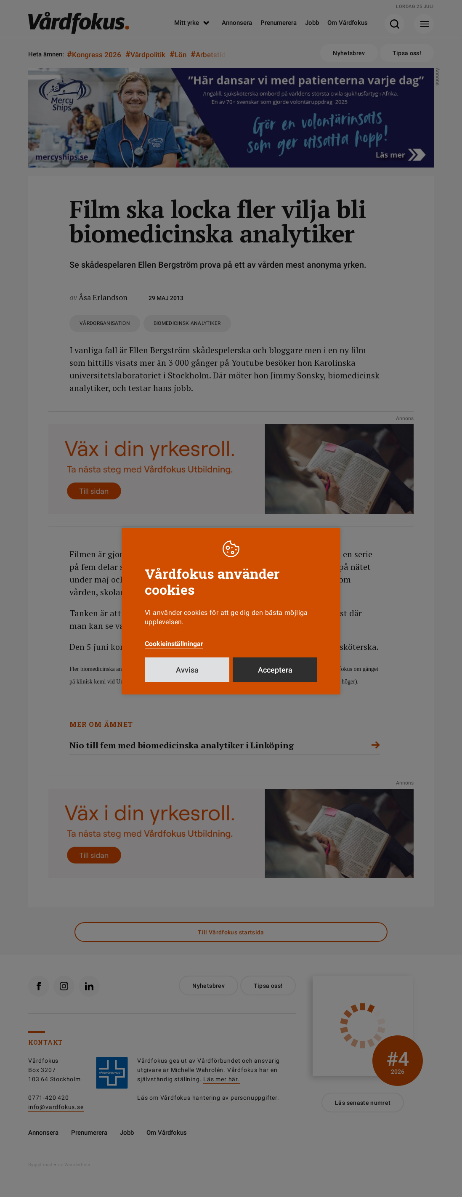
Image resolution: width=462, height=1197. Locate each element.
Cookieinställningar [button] (174, 644)
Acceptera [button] (275, 669)
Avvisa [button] (187, 669)
